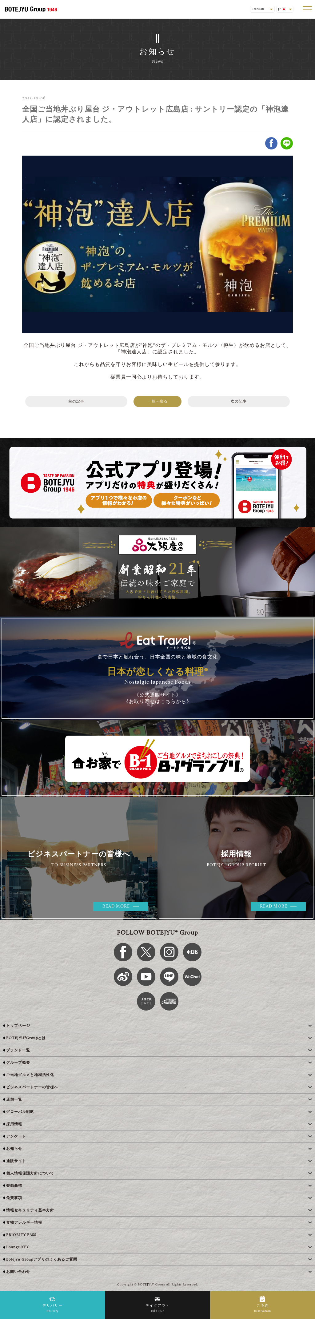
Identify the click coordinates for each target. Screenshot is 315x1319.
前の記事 (76, 401)
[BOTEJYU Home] (30, 9)
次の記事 (239, 401)
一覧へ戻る (158, 401)
